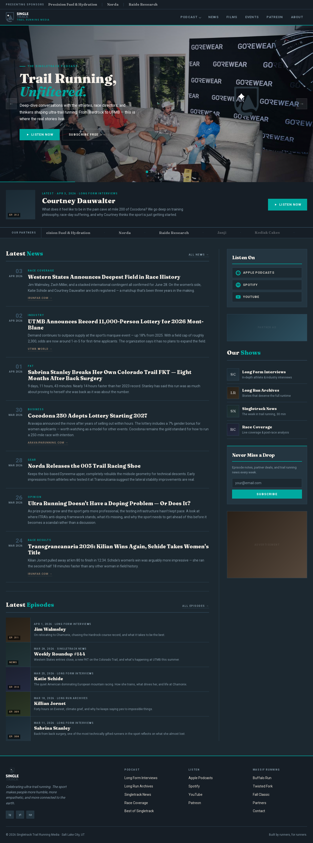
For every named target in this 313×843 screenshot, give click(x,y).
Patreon (275, 17)
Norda (113, 4)
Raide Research (143, 4)
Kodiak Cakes (272, 232)
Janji (226, 232)
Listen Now (39, 134)
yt (20, 814)
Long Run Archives (138, 786)
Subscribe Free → (86, 134)
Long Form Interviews (140, 778)
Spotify (247, 284)
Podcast (190, 17)
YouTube (247, 296)
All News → (199, 254)
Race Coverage (136, 803)
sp (30, 814)
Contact (259, 811)
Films (231, 17)
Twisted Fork (263, 786)
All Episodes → (195, 606)
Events (252, 17)
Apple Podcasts (255, 272)
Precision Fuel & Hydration (72, 4)
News (213, 17)
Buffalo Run (262, 778)
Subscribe (267, 494)
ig (10, 814)
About (297, 17)
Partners (259, 803)
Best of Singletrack (139, 811)
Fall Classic (261, 794)
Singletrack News (137, 794)
